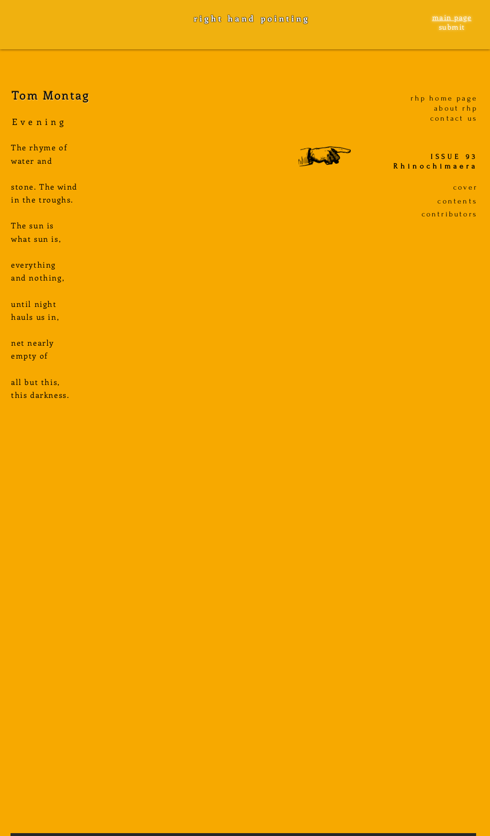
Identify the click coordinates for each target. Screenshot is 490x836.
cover (465, 187)
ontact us (456, 118)
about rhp (456, 108)
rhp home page (444, 98)
